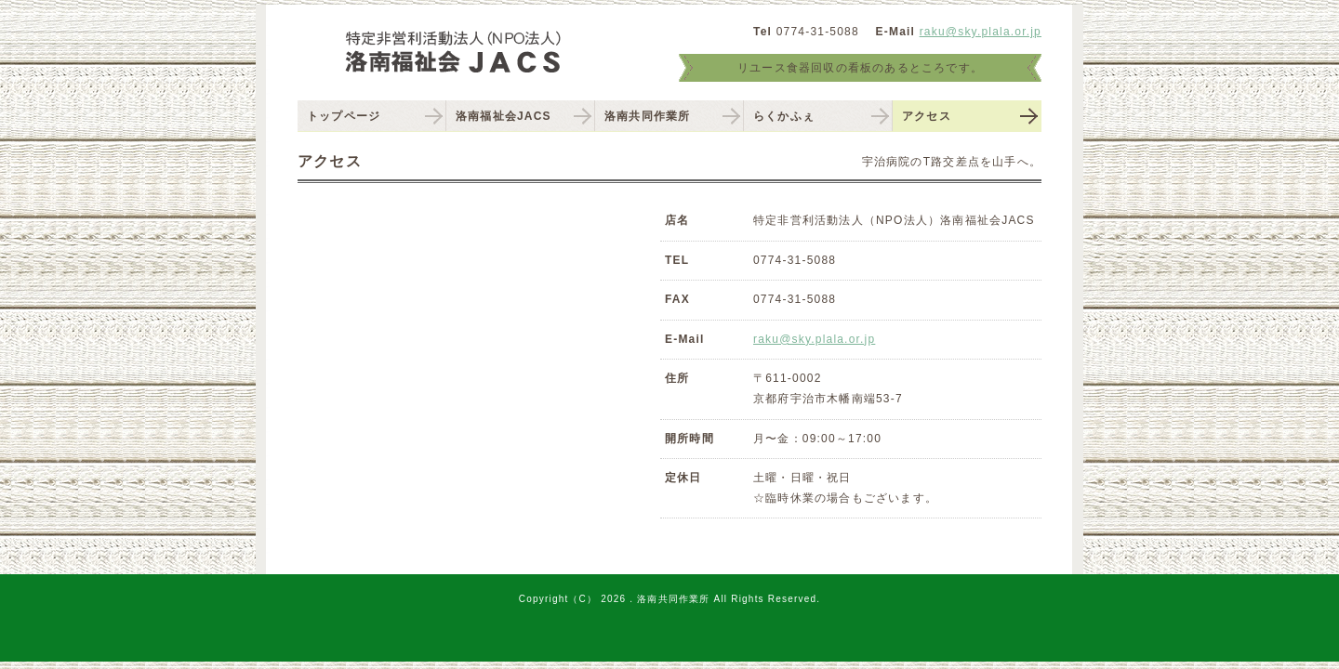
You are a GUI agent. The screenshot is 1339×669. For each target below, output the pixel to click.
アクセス (926, 116)
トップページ (343, 116)
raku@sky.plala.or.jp (980, 31)
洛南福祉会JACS (503, 116)
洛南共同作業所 (647, 116)
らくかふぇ (784, 116)
